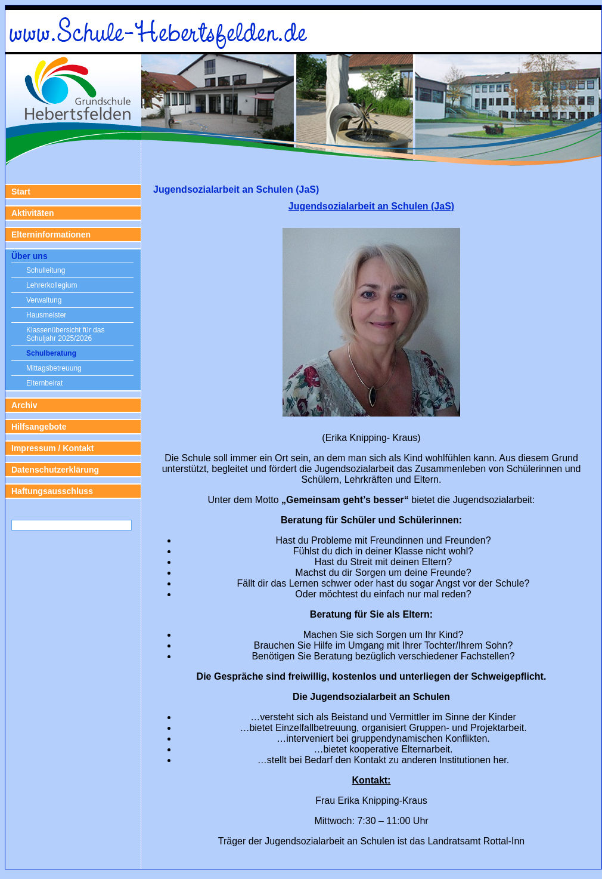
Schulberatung (51, 353)
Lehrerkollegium (51, 285)
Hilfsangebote (39, 426)
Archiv (24, 405)
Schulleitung (45, 270)
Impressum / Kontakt (52, 448)
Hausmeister (46, 315)
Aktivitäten (32, 213)
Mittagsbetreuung (54, 368)
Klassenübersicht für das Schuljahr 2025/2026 (65, 334)
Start (20, 191)
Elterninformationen (51, 234)
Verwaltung (43, 300)
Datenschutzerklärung (55, 469)
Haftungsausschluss (52, 491)
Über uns (29, 256)
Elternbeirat (44, 383)
